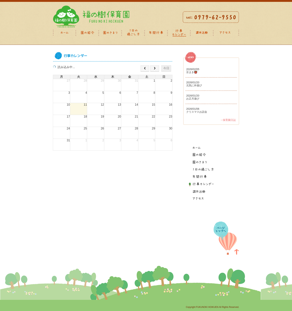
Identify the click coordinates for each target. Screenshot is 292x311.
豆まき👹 (191, 72)
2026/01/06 (192, 108)
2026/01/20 (192, 82)
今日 (166, 68)
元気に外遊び (194, 85)
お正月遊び (192, 98)
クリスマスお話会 (196, 111)
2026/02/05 (192, 69)
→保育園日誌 (228, 119)
